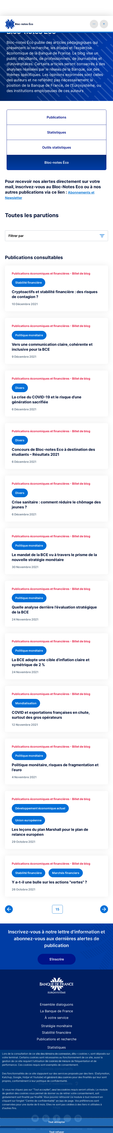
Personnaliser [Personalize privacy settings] (56, 1126)
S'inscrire (56, 943)
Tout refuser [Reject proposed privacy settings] (56, 1116)
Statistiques (56, 116)
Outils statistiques (56, 131)
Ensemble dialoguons (56, 988)
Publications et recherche (56, 1023)
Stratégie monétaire (56, 1010)
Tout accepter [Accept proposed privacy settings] (56, 1106)
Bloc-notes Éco (56, 146)
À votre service (56, 1002)
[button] (94, 8)
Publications (56, 101)
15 (59, 893)
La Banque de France (56, 995)
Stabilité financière (56, 1017)
